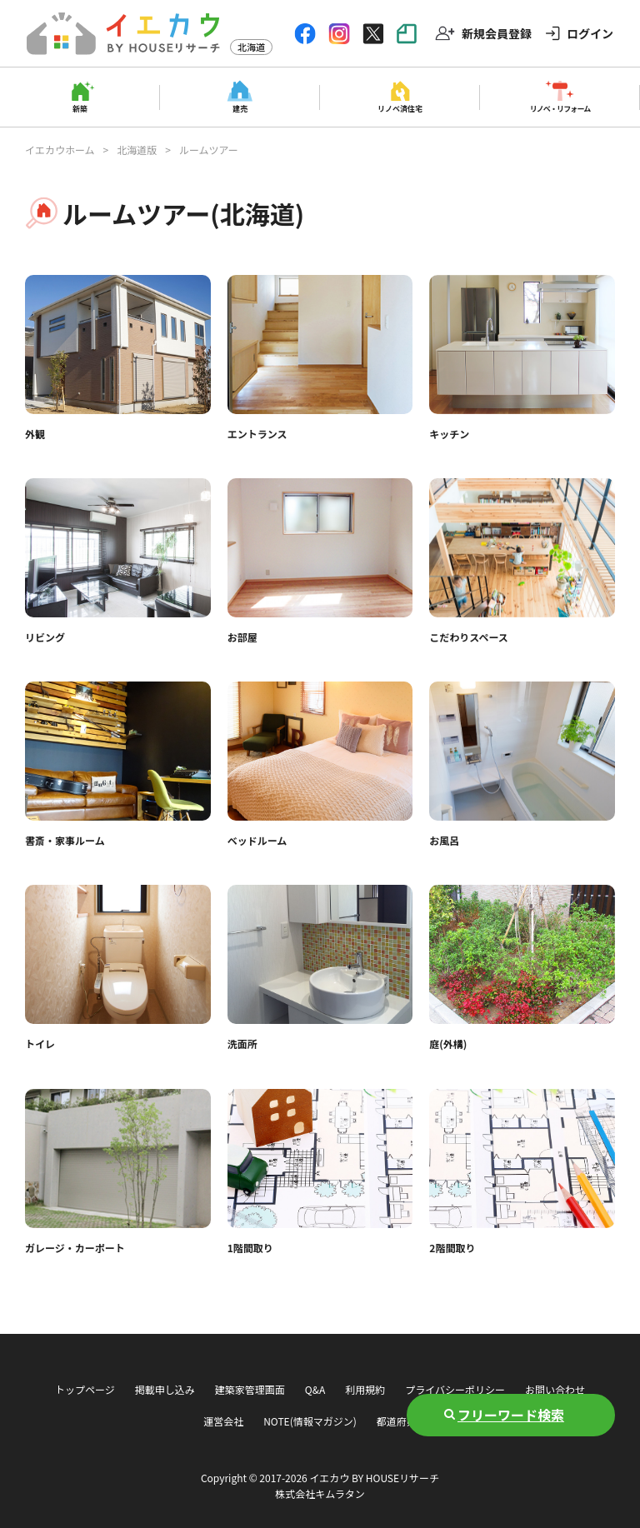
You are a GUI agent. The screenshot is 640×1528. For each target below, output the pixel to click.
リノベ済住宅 (400, 108)
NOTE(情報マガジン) (310, 1421)
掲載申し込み (165, 1389)
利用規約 (365, 1389)
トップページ (85, 1389)
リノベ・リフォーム (560, 108)
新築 (80, 108)
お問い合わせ (555, 1389)
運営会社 (223, 1421)
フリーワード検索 (511, 1415)
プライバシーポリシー (455, 1389)
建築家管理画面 (250, 1389)
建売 (240, 108)
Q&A (315, 1389)
